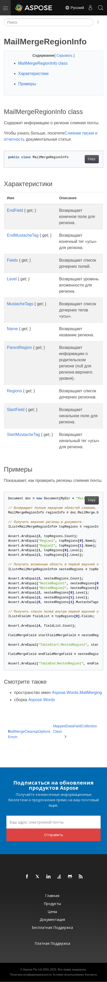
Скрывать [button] (65, 55)
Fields (12, 260)
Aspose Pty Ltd (32, 969)
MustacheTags (20, 304)
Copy (91, 159)
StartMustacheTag (23, 434)
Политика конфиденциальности (30, 974)
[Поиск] (48, 22)
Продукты (52, 903)
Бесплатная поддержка (52, 927)
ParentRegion (19, 347)
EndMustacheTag (23, 235)
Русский (74, 7)
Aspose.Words (41, 700)
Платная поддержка (52, 943)
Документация (52, 919)
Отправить (53, 834)
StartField (15, 409)
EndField (15, 210)
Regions (14, 391)
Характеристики (33, 73)
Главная (52, 895)
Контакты (91, 974)
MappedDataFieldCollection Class (75, 731)
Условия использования (68, 974)
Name (12, 329)
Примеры (27, 84)
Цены (52, 911)
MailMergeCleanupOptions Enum (29, 734)
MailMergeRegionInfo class (43, 63)
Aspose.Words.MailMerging (77, 692)
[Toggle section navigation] (98, 22)
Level (12, 279)
